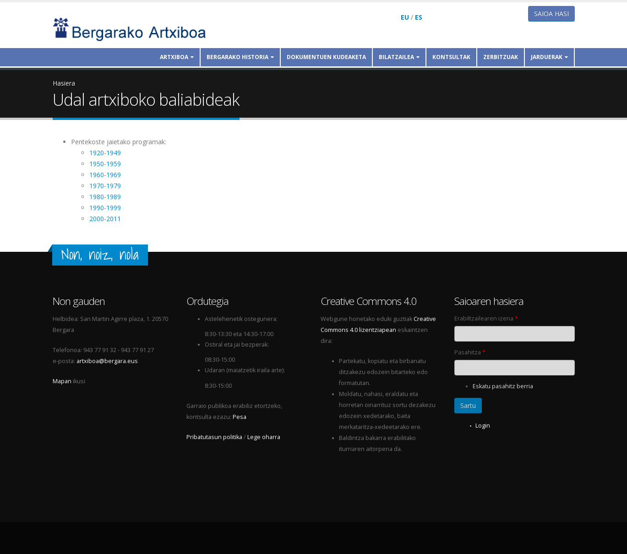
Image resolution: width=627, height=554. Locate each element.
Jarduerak (549, 57)
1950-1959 (105, 163)
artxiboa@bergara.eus (107, 361)
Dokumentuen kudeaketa (326, 57)
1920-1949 (105, 152)
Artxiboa (177, 57)
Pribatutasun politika (214, 437)
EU (405, 17)
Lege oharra (263, 437)
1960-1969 (105, 174)
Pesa (239, 417)
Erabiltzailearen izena (486, 318)
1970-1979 (105, 185)
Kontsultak (451, 57)
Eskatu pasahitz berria (503, 386)
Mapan (62, 381)
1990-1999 (105, 207)
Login (482, 425)
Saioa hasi (551, 13)
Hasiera (64, 83)
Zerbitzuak (500, 57)
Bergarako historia (240, 57)
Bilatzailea (399, 57)
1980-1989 (105, 196)
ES (418, 17)
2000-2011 (105, 218)
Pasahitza (469, 352)
